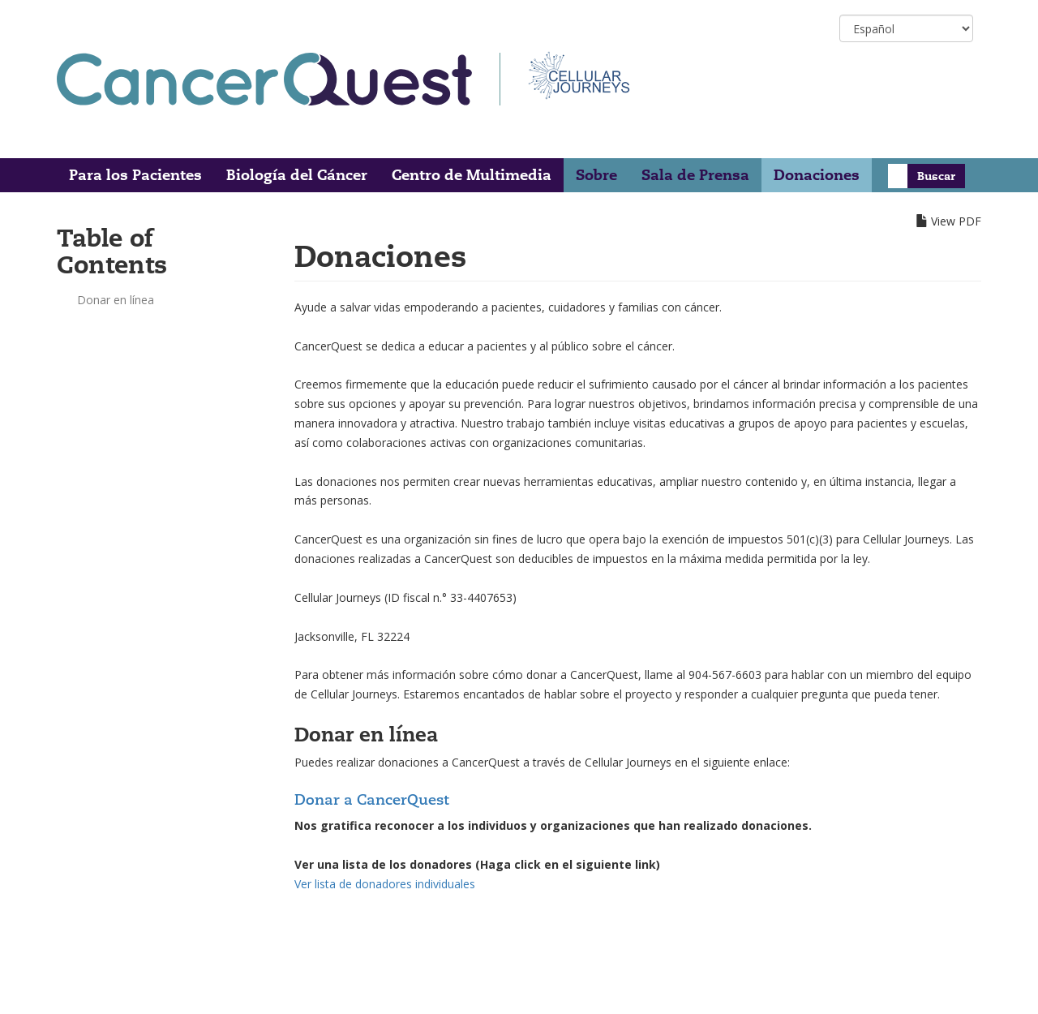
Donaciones (817, 174)
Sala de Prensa (695, 174)
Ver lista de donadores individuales (384, 884)
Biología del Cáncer (296, 174)
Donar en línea (115, 299)
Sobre (596, 174)
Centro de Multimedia (471, 174)
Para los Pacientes (135, 174)
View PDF (956, 221)
